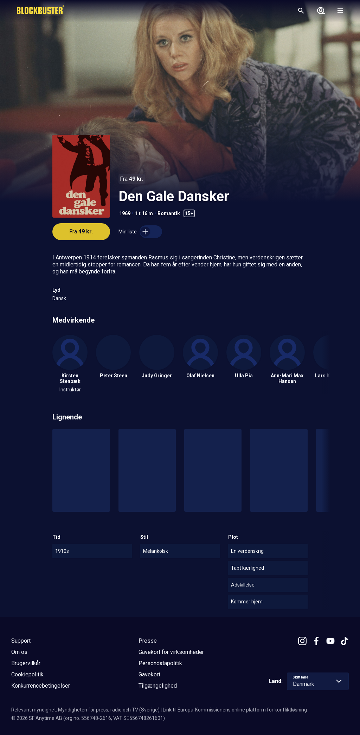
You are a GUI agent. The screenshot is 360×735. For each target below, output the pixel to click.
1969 (124, 213)
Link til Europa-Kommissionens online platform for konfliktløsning (235, 710)
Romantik (169, 213)
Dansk (59, 298)
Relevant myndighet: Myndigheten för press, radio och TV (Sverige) (85, 710)
